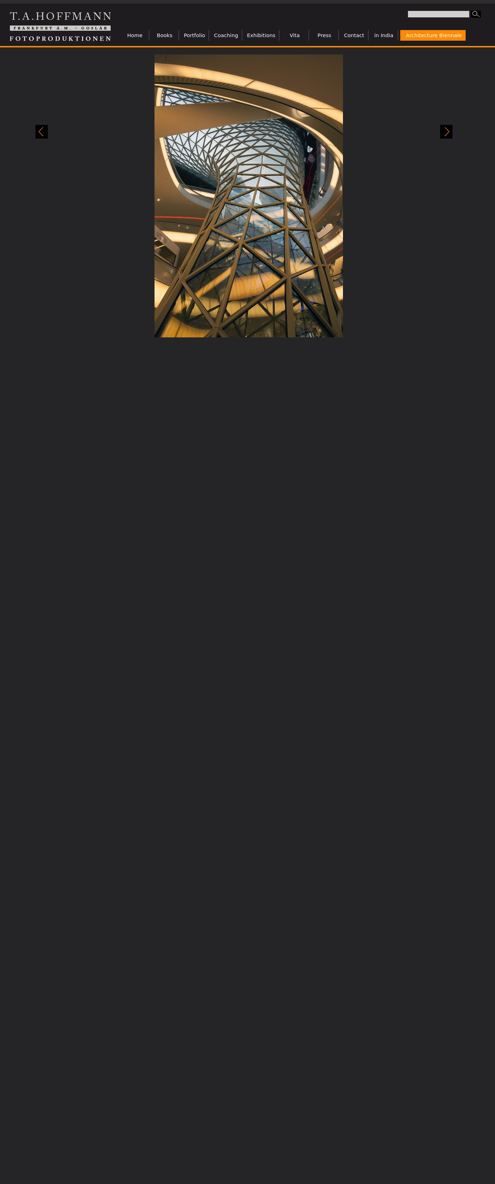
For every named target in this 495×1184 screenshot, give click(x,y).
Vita (295, 35)
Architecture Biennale (434, 35)
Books (164, 35)
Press (324, 35)
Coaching (226, 35)
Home (134, 35)
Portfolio (194, 35)
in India (383, 35)
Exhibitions (261, 35)
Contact (354, 35)
